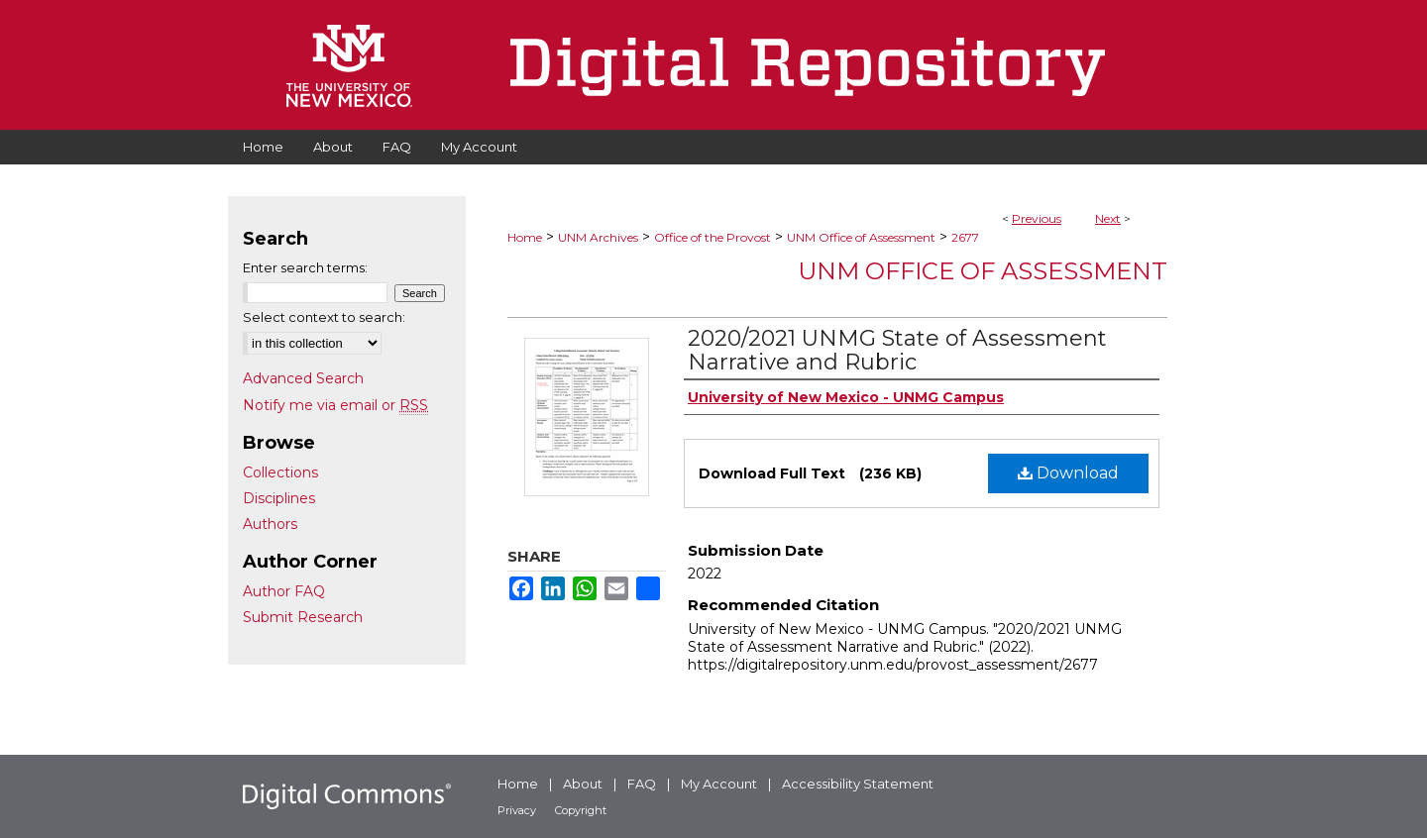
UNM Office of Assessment (861, 237)
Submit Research (303, 617)
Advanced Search (303, 378)
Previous (1036, 218)
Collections (280, 472)
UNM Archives (598, 237)
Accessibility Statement (857, 783)
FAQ (641, 783)
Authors (270, 524)
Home (524, 237)
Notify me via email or (335, 405)
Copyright (580, 810)
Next (1108, 218)
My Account (719, 783)
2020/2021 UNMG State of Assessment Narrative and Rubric (897, 350)
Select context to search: (324, 317)
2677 (965, 237)
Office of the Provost (712, 237)
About (583, 783)
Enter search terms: (305, 267)
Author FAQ (284, 591)
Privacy (516, 810)
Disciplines (279, 498)
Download (1068, 473)
